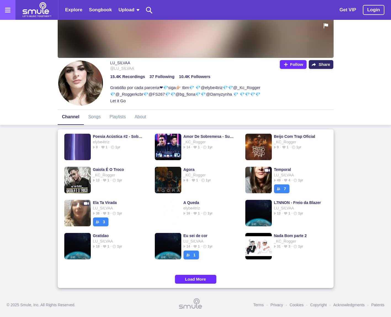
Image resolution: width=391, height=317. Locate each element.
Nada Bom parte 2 (290, 235)
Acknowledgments (349, 305)
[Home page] (36, 10)
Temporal (282, 169)
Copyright (318, 305)
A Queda (191, 202)
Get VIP (347, 9)
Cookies (297, 305)
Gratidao (101, 235)
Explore (73, 9)
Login (373, 9)
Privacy (276, 305)
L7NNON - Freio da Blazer (297, 202)
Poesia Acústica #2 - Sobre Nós (118, 136)
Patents (377, 305)
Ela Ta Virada (105, 202)
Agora (189, 169)
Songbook (100, 9)
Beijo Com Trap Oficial (294, 136)
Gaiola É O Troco (108, 169)
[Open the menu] (7, 10)
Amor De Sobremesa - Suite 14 (208, 136)
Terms (258, 305)
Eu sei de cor (195, 235)
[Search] (149, 10)
